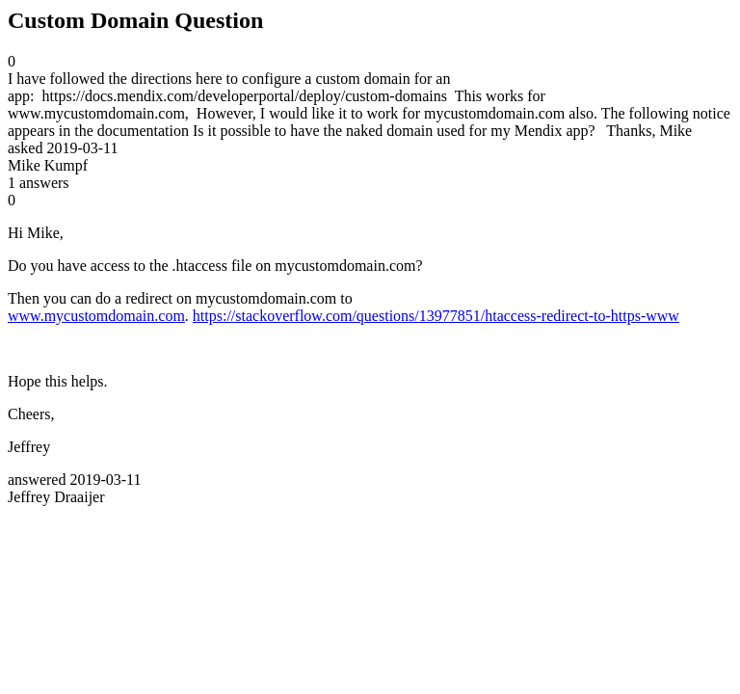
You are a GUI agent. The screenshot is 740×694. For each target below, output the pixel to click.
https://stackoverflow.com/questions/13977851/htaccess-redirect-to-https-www (436, 315)
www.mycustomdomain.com (96, 315)
